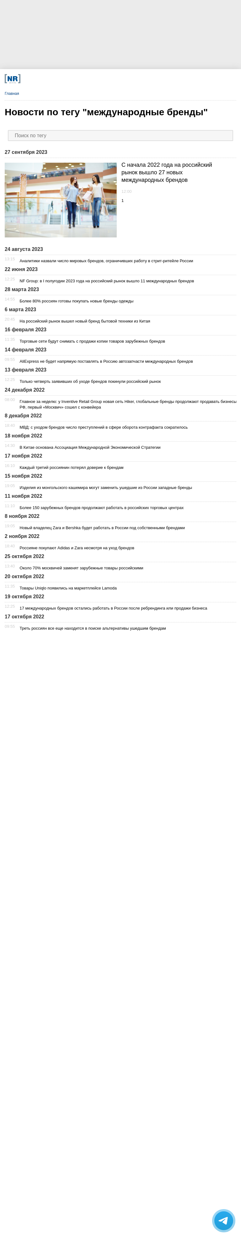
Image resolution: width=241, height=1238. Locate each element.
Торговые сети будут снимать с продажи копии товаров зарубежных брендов (92, 341)
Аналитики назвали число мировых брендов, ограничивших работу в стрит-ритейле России (106, 260)
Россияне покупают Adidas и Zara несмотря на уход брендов (77, 548)
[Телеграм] (51, 79)
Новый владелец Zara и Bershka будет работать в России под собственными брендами (102, 527)
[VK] (75, 79)
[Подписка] (171, 79)
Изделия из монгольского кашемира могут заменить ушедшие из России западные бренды (106, 487)
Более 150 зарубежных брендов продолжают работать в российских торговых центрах (102, 507)
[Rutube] (147, 79)
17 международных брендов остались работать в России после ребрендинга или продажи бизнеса (113, 608)
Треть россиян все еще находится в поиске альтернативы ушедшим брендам (93, 628)
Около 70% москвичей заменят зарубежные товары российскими (81, 568)
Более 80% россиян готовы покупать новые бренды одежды (77, 301)
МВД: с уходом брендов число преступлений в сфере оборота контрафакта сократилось (104, 427)
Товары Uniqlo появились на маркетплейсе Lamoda (68, 588)
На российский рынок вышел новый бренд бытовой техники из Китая (85, 321)
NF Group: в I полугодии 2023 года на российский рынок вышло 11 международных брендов (107, 281)
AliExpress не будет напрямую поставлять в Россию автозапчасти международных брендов (106, 361)
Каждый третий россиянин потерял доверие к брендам (72, 467)
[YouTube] (123, 79)
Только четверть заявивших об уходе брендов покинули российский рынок (90, 381)
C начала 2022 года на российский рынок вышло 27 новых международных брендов (166, 172)
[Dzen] (99, 79)
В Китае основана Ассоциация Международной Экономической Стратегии (90, 447)
